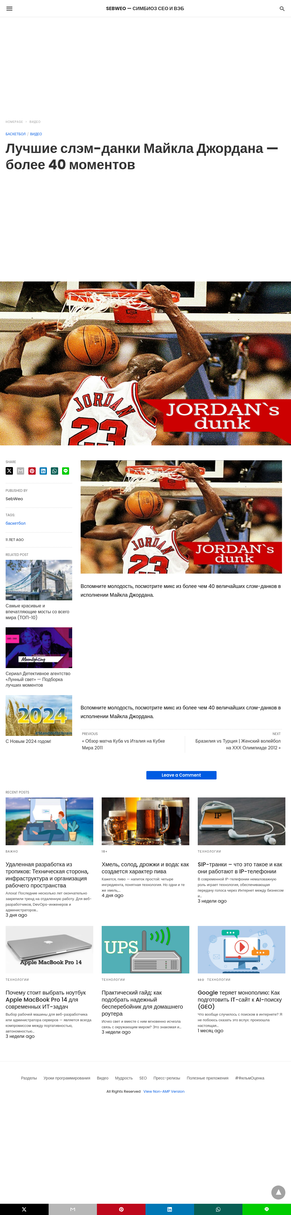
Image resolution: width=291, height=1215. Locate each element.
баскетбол (16, 523)
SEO (201, 980)
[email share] (20, 471)
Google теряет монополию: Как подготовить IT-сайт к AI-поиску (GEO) (240, 1000)
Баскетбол (16, 134)
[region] (145, 65)
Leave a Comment (181, 775)
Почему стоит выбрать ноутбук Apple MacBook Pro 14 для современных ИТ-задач (46, 1000)
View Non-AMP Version (164, 1091)
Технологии (209, 851)
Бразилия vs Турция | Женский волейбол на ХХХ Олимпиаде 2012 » (238, 744)
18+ (105, 851)
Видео (35, 122)
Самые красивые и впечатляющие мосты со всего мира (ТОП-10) (37, 612)
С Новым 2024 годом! (28, 741)
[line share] (65, 471)
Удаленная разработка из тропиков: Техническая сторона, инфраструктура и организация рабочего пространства (47, 874)
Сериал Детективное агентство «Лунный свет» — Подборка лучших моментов (38, 679)
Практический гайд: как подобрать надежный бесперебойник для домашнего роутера (142, 1003)
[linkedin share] (43, 471)
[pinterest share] (32, 471)
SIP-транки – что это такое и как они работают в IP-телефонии (240, 867)
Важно (12, 851)
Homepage (14, 122)
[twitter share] (9, 471)
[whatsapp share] (54, 471)
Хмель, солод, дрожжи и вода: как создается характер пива (145, 867)
